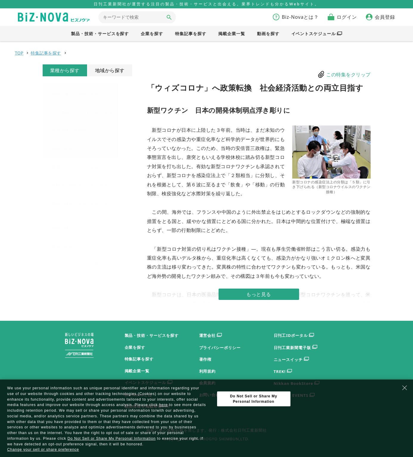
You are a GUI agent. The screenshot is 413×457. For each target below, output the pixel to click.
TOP (19, 53)
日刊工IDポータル (294, 335)
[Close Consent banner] (404, 387)
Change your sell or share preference (43, 449)
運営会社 (210, 335)
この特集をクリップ (348, 74)
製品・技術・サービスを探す (152, 335)
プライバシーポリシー (220, 347)
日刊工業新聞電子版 (296, 348)
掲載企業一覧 (137, 371)
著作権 (205, 359)
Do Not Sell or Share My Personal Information (111, 438)
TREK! (283, 371)
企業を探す (135, 347)
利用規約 (207, 371)
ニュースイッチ (291, 359)
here (163, 405)
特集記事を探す (46, 53)
